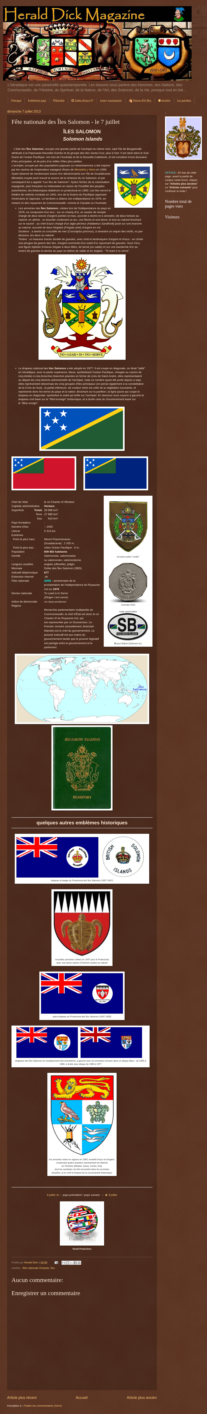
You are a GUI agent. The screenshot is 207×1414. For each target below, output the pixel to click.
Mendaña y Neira (85, 169)
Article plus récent (21, 1398)
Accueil (82, 1398)
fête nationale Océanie (36, 1268)
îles (52, 1268)
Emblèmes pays (37, 100)
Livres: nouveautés (111, 100)
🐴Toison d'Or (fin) (140, 100)
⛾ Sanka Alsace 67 (82, 100)
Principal (16, 100)
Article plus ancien (142, 1398)
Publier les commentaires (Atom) (43, 1405)
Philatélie (59, 100)
